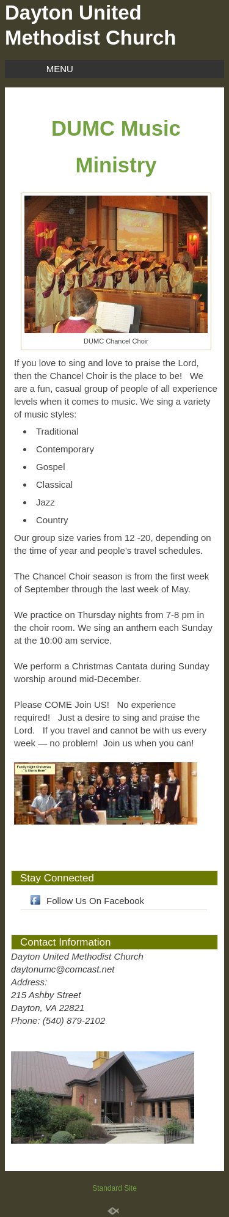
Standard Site (114, 1188)
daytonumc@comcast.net (62, 969)
